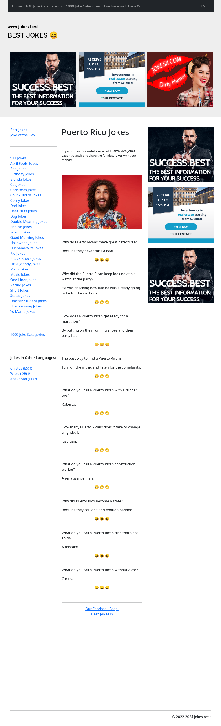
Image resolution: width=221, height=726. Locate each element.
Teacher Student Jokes (28, 300)
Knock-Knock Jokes (25, 258)
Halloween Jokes (23, 242)
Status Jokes (20, 295)
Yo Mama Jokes (22, 311)
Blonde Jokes (20, 179)
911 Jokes (18, 158)
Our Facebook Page (120, 6)
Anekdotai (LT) (22, 378)
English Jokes (21, 226)
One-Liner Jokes (23, 279)
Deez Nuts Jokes (23, 211)
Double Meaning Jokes (28, 221)
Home (17, 6)
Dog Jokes (18, 216)
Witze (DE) (18, 373)
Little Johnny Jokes (25, 263)
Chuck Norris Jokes (25, 195)
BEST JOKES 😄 (33, 35)
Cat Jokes (17, 184)
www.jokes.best (23, 26)
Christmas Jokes (23, 189)
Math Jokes (19, 269)
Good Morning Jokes (27, 237)
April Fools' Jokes (24, 163)
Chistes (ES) (19, 368)
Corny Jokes (20, 200)
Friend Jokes (20, 232)
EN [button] (203, 6)
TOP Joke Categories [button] (43, 6)
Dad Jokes (18, 205)
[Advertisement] (181, 154)
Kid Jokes (17, 253)
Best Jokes (18, 129)
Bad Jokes (18, 168)
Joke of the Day (22, 135)
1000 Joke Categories (83, 6)
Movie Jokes (20, 274)
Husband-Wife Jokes (26, 248)
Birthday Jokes (22, 174)
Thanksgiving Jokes (26, 306)
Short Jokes (19, 290)
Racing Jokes (20, 285)
